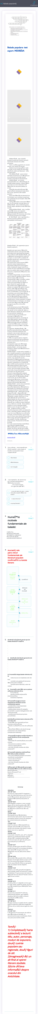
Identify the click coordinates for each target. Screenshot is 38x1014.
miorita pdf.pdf (11, 436)
